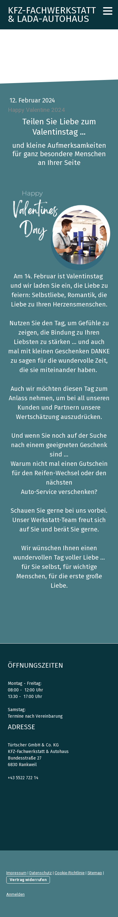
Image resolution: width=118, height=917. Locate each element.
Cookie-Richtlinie (70, 872)
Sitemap (94, 872)
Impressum (16, 872)
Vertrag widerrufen (28, 879)
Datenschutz (40, 872)
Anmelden (15, 894)
